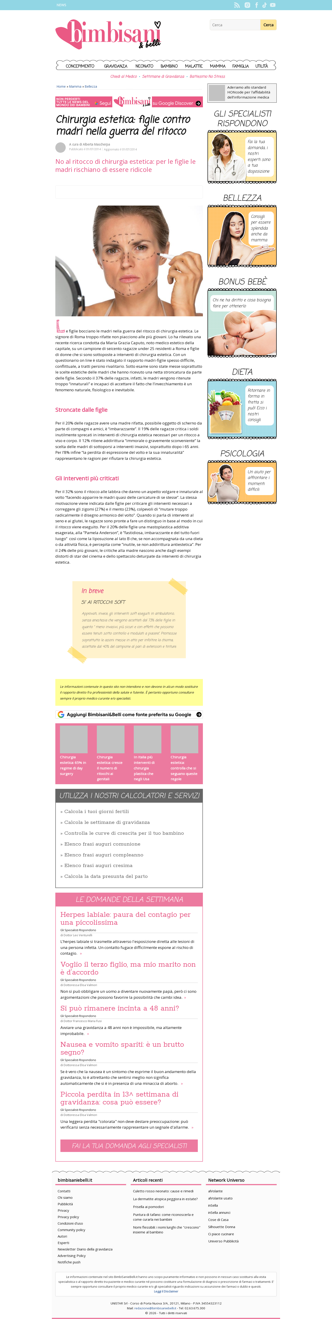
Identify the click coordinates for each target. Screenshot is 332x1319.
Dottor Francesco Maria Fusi (83, 1021)
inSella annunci (219, 1212)
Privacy (63, 1210)
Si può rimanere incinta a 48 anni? (119, 1008)
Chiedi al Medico (123, 77)
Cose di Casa (218, 1219)
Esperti (63, 1242)
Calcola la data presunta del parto (106, 876)
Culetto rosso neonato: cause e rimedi (163, 1191)
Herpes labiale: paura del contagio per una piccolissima (125, 918)
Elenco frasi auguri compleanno (103, 855)
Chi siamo (65, 1197)
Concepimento (80, 66)
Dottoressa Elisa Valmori (80, 985)
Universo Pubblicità (223, 1241)
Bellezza (91, 86)
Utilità (261, 66)
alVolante (215, 1191)
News (61, 5)
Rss (237, 5)
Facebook (256, 5)
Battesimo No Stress (207, 77)
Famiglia (240, 66)
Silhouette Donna (221, 1226)
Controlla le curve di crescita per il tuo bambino (124, 833)
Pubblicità (65, 1204)
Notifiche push (69, 1262)
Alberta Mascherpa (96, 144)
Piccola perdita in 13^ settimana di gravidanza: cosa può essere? (119, 1098)
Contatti (64, 1191)
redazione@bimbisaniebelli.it (155, 1308)
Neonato (144, 66)
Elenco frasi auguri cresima (98, 865)
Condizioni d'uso (70, 1223)
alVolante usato (220, 1198)
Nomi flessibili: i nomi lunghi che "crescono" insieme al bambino (166, 1229)
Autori (62, 1236)
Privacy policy (68, 1216)
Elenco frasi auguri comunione (102, 844)
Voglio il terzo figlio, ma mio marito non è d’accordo (128, 968)
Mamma (217, 66)
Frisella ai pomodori (148, 1206)
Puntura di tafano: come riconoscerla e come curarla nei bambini (163, 1217)
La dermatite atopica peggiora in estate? (165, 1198)
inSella (213, 1205)
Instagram (247, 5)
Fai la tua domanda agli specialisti (129, 1146)
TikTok (265, 5)
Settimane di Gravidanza (163, 77)
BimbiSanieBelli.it (108, 35)
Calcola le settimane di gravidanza (107, 822)
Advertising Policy (72, 1255)
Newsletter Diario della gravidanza (85, 1249)
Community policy (71, 1229)
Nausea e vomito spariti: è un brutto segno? (122, 1048)
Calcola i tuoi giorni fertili (96, 811)
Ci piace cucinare (221, 1234)
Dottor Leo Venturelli (78, 935)
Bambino (169, 66)
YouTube (273, 5)
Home (61, 86)
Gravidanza (115, 66)
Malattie (194, 66)
